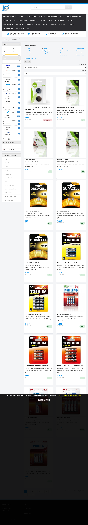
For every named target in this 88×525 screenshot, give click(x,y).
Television (20, 29)
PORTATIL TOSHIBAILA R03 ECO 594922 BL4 (38, 366)
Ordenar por (82, 64)
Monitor (42, 20)
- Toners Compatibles (9, 196)
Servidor (53, 24)
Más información (65, 395)
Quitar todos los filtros (9, 150)
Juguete (33, 20)
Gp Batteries (9, 108)
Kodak (10, 121)
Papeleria (70, 20)
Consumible (52, 16)
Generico (8, 103)
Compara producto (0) (30, 58)
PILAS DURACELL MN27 (32, 263)
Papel (45, 49)
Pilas (61, 49)
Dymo (10, 85)
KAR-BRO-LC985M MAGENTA (66, 108)
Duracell (8, 80)
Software (62, 24)
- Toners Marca (8, 200)
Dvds (29, 55)
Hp (9, 112)
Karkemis (8, 116)
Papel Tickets (48, 53)
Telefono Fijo (8, 29)
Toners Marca (80, 55)
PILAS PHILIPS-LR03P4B (64, 314)
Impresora (23, 20)
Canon (10, 71)
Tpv (28, 29)
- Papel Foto (7, 174)
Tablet (71, 24)
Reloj (45, 24)
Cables (21, 16)
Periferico (19, 24)
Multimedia (59, 20)
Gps (15, 20)
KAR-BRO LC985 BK (63, 159)
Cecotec (8, 75)
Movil (50, 20)
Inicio (5, 39)
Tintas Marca (80, 49)
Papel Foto (47, 51)
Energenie (8, 89)
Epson (10, 93)
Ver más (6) (6, 139)
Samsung (8, 133)
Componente (31, 16)
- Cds (5, 159)
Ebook (62, 16)
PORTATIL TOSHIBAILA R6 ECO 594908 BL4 (70, 366)
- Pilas (5, 181)
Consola (42, 16)
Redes (38, 24)
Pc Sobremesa (8, 24)
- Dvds (5, 166)
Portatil (29, 24)
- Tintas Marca (7, 193)
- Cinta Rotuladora (8, 163)
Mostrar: (83, 70)
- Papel (5, 170)
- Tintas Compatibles (9, 189)
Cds (29, 49)
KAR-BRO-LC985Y (30, 159)
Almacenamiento (9, 16)
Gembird (8, 97)
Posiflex (8, 128)
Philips (10, 124)
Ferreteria (7, 20)
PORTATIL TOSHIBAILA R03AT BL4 (67, 263)
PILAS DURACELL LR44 (63, 211)
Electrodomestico (74, 16)
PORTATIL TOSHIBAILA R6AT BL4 (35, 314)
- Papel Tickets (7, 178)
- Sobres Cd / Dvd (8, 185)
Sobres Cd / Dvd (64, 51)
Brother (8, 66)
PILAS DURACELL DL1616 (32, 211)
